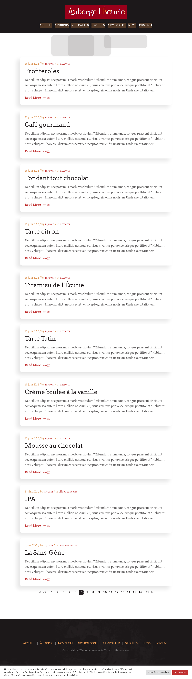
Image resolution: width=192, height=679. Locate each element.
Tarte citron (42, 232)
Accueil (46, 25)
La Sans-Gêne (45, 555)
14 (128, 595)
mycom (49, 64)
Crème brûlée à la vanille (61, 393)
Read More (33, 98)
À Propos (62, 25)
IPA (30, 501)
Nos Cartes (80, 25)
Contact (145, 25)
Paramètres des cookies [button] (158, 672)
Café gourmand (47, 124)
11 (110, 595)
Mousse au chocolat (54, 447)
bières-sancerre (68, 494)
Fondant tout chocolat (57, 178)
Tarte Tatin (40, 340)
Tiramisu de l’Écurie (54, 286)
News (132, 25)
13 (122, 595)
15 (134, 595)
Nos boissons (87, 646)
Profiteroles (42, 71)
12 (116, 595)
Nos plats (65, 646)
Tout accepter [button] (180, 672)
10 (105, 595)
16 (140, 595)
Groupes (98, 25)
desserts (65, 64)
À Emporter (117, 25)
